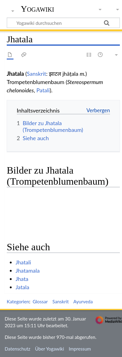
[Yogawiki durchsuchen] (63, 23)
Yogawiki (37, 9)
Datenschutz (17, 348)
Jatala (22, 287)
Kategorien (18, 301)
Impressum (80, 348)
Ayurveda (83, 301)
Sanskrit (36, 73)
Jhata (22, 278)
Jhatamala (28, 270)
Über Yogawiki (49, 348)
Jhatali (23, 262)
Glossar (40, 301)
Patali (43, 90)
